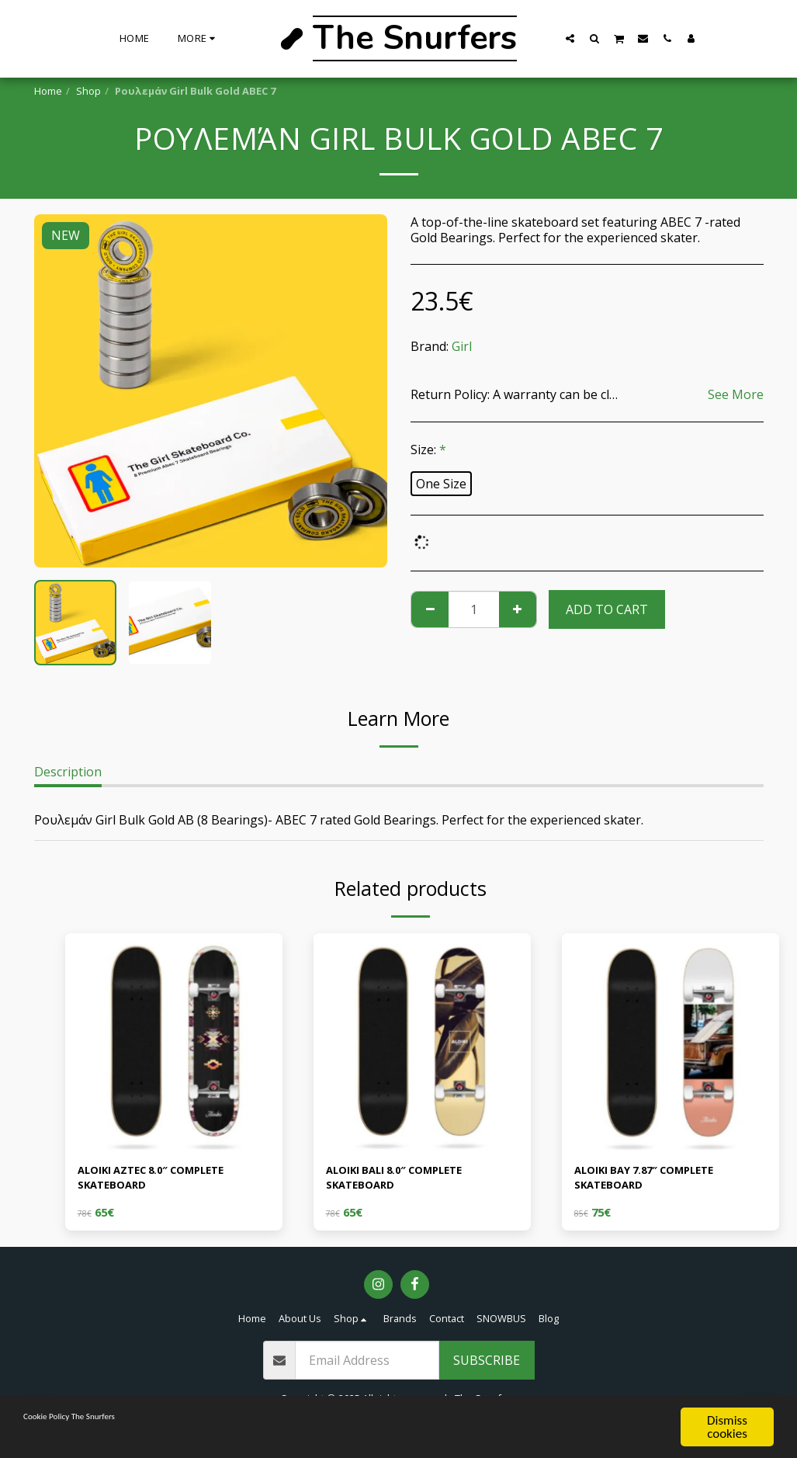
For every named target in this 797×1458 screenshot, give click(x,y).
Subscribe (486, 1367)
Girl (462, 346)
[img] (173, 1042)
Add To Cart (607, 609)
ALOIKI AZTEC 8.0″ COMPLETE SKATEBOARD (167, 1181)
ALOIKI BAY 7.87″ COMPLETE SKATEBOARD (659, 1181)
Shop (88, 91)
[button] (570, 38)
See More (736, 394)
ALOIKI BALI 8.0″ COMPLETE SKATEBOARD (409, 1181)
